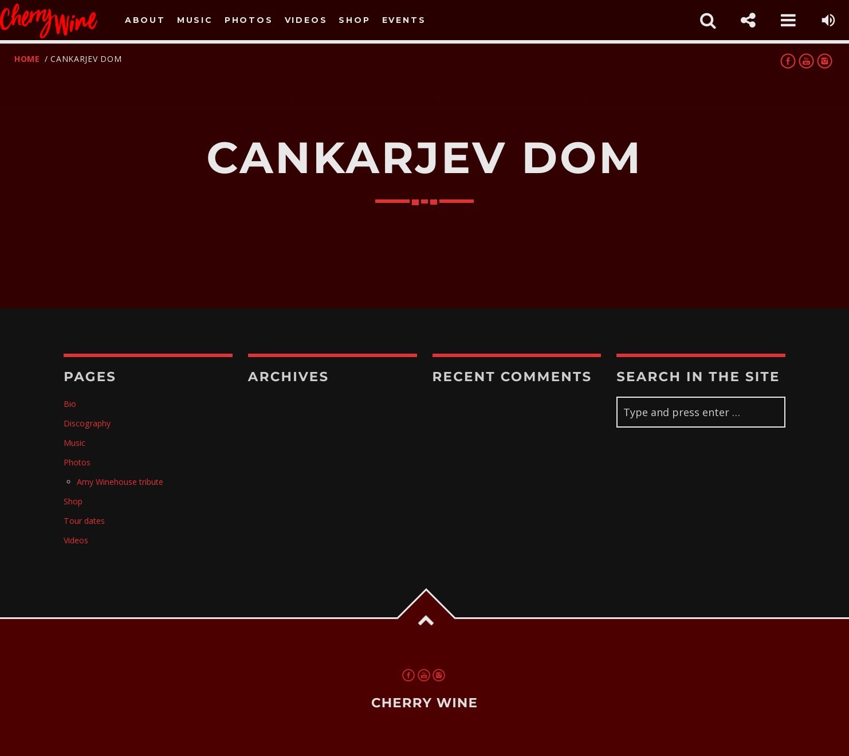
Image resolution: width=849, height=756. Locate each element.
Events (404, 20)
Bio (70, 403)
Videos (306, 20)
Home (27, 58)
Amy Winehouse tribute (120, 481)
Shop (354, 20)
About (145, 20)
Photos (249, 20)
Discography (87, 423)
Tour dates (84, 520)
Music (195, 20)
